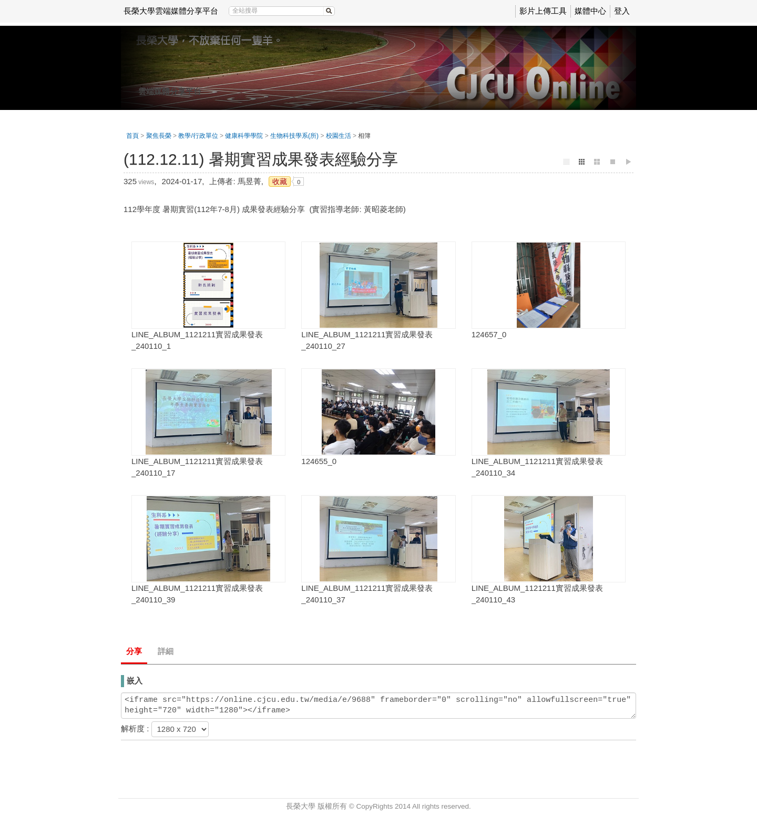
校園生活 (338, 135)
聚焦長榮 (158, 135)
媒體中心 (590, 10)
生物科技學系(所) (294, 135)
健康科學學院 (244, 135)
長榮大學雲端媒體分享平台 (171, 10)
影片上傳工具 (543, 10)
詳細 (165, 651)
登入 (622, 10)
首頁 (132, 135)
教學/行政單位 (198, 135)
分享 (134, 651)
